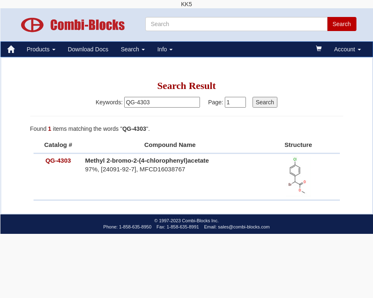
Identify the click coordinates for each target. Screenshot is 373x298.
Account (347, 49)
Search (133, 49)
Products (41, 49)
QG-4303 (58, 160)
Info (165, 49)
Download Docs (88, 49)
